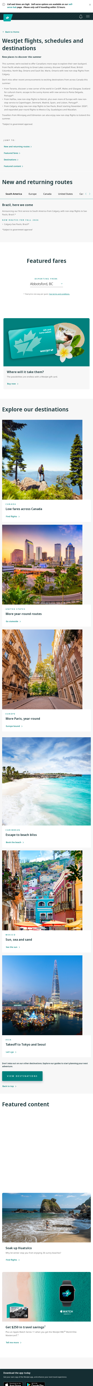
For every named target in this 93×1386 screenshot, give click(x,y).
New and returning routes (17, 146)
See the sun (13, 947)
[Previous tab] (86, 194)
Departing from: (46, 279)
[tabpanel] (46, 218)
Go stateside (13, 621)
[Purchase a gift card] (11, 384)
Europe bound (14, 726)
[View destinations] (22, 1076)
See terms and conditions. (59, 294)
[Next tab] (89, 194)
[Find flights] (11, 1260)
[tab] (13, 194)
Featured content (12, 166)
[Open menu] (88, 16)
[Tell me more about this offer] (12, 1342)
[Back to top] (9, 1086)
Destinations (10, 159)
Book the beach (15, 842)
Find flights (13, 516)
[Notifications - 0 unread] (81, 16)
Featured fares (11, 153)
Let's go (11, 1052)
